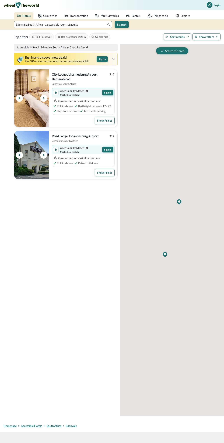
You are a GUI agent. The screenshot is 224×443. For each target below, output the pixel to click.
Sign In (102, 59)
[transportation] (76, 15)
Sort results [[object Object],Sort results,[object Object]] (177, 37)
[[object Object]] (113, 59)
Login (213, 5)
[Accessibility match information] (87, 91)
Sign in (107, 92)
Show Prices (104, 120)
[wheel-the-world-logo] (21, 5)
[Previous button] (19, 98)
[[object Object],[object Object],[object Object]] (41, 36)
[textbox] (63, 24)
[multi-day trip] (107, 15)
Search (122, 24)
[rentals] (133, 15)
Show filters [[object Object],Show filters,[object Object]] (206, 37)
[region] (31, 98)
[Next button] (43, 98)
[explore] (182, 15)
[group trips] (47, 15)
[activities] (158, 15)
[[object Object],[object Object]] (99, 36)
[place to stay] (23, 15)
